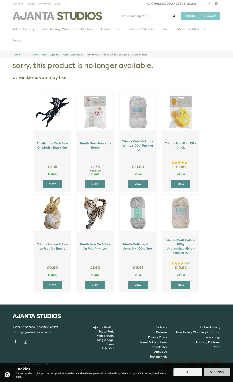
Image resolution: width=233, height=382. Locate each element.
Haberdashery (210, 327)
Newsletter (159, 347)
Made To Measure (191, 29)
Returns (161, 332)
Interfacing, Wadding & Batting (198, 332)
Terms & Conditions (153, 342)
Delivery (161, 327)
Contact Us (44, 3)
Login (57, 3)
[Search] (146, 16)
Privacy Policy (157, 337)
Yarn (217, 347)
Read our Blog (216, 3)
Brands (17, 40)
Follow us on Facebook (209, 3)
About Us (160, 352)
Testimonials (158, 357)
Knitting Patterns (208, 342)
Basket (190, 16)
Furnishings (212, 337)
